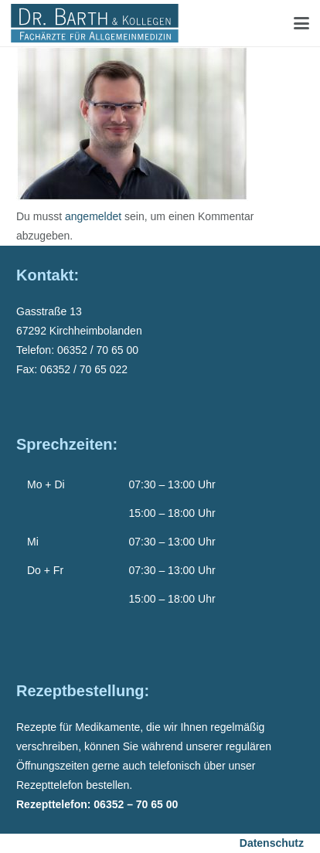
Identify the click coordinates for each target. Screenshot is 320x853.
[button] (301, 23)
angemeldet (93, 216)
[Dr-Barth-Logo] (95, 23)
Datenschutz (272, 843)
